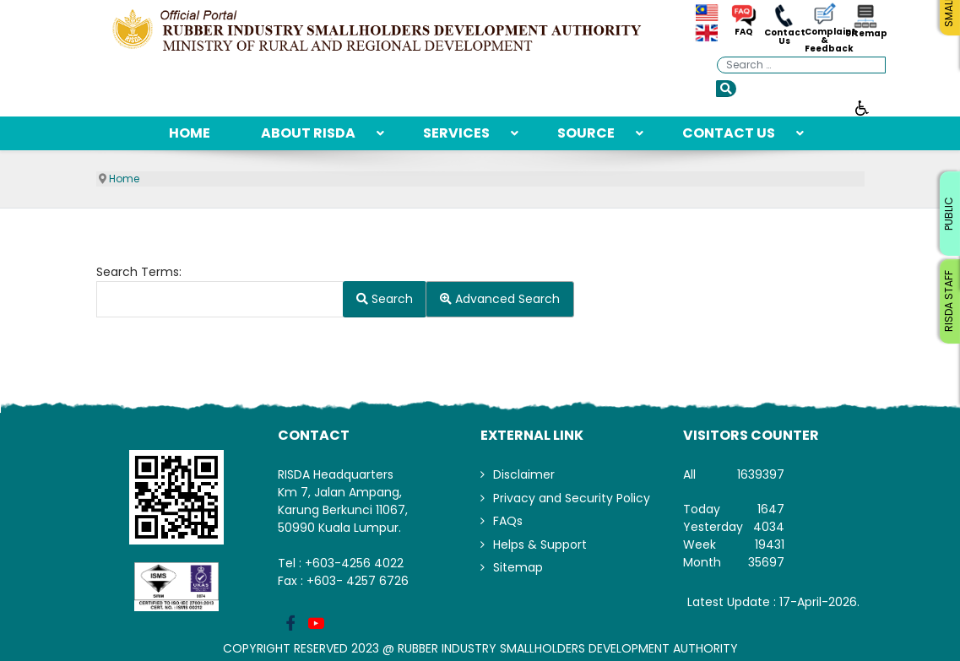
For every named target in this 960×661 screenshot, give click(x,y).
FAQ (744, 32)
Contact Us (784, 37)
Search (384, 298)
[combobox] (801, 65)
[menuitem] (190, 133)
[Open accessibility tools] (862, 107)
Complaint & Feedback (825, 40)
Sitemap (865, 34)
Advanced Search (500, 298)
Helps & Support (540, 544)
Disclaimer (524, 474)
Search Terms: (139, 271)
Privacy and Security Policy (571, 498)
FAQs (508, 520)
